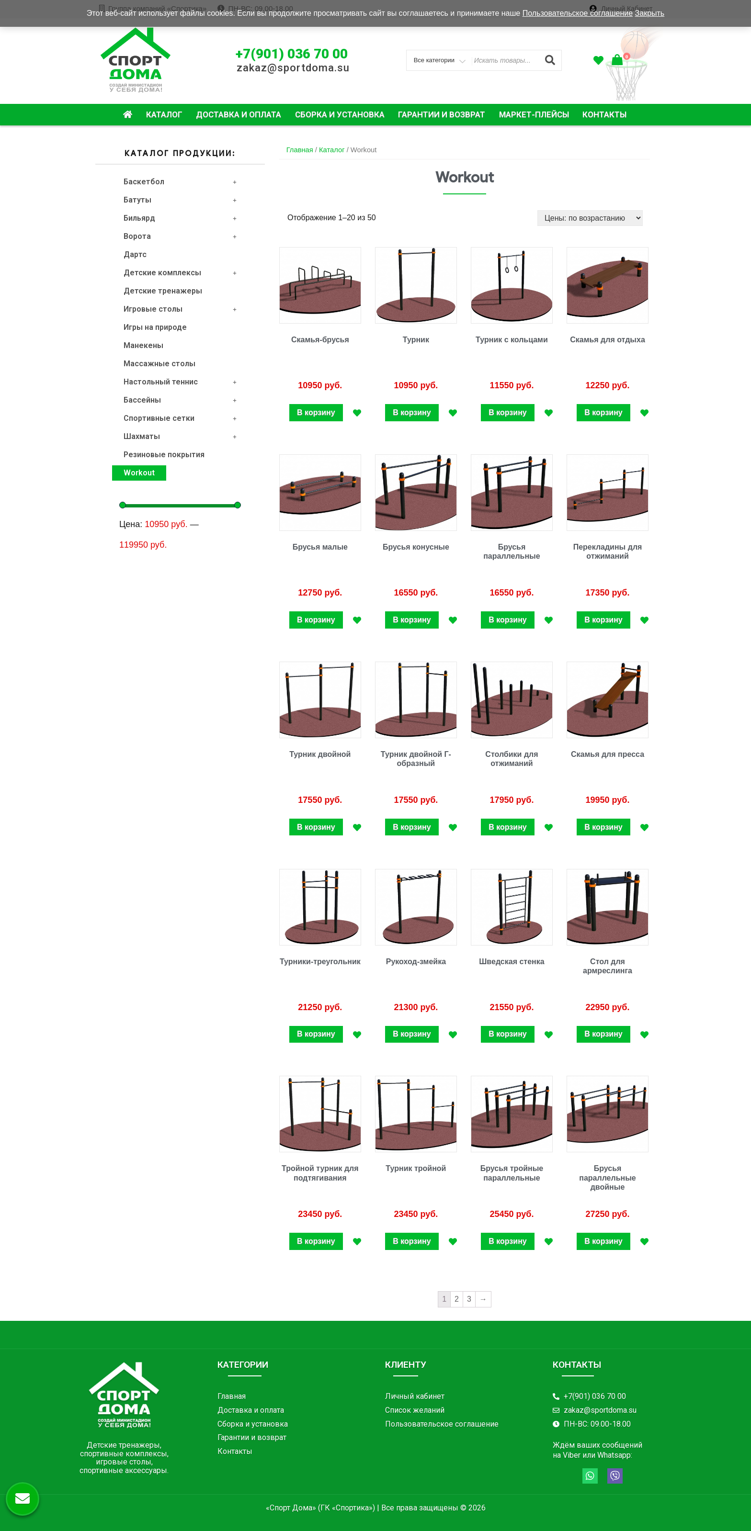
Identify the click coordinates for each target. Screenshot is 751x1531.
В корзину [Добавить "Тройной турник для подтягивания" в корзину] (316, 1241)
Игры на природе (155, 327)
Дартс (135, 254)
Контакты (604, 114)
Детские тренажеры (163, 290)
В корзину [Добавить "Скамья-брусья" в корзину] (316, 412)
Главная (299, 150)
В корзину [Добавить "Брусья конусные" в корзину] (412, 620)
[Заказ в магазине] (590, 218)
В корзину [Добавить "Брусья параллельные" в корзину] (507, 620)
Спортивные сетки (180, 418)
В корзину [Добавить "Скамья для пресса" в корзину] (603, 827)
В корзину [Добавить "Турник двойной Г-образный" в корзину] (412, 827)
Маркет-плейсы (534, 114)
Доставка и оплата (238, 114)
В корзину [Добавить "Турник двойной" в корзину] (316, 827)
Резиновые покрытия (164, 454)
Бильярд (180, 218)
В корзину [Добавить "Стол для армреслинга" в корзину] (603, 1034)
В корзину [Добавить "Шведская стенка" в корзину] (507, 1034)
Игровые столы (180, 309)
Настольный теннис (180, 381)
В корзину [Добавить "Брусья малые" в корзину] (316, 620)
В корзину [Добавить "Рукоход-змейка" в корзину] (412, 1034)
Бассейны (180, 400)
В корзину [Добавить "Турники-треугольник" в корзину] (316, 1034)
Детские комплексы (180, 272)
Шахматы (180, 436)
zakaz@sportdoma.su (293, 68)
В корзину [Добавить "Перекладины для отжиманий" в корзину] (603, 620)
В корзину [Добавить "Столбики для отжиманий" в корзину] (507, 827)
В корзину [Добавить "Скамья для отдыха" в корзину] (603, 412)
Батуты (180, 199)
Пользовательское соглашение (578, 13)
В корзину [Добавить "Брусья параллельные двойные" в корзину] (603, 1241)
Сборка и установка (340, 114)
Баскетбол (180, 181)
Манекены (143, 345)
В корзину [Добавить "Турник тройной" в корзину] (412, 1241)
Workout (139, 472)
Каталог (164, 114)
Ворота (180, 236)
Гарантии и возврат (441, 114)
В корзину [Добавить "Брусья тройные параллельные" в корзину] (507, 1241)
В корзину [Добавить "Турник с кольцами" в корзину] (507, 412)
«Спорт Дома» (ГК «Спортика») (320, 1507)
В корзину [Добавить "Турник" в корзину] (412, 412)
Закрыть (650, 13)
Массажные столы (159, 363)
